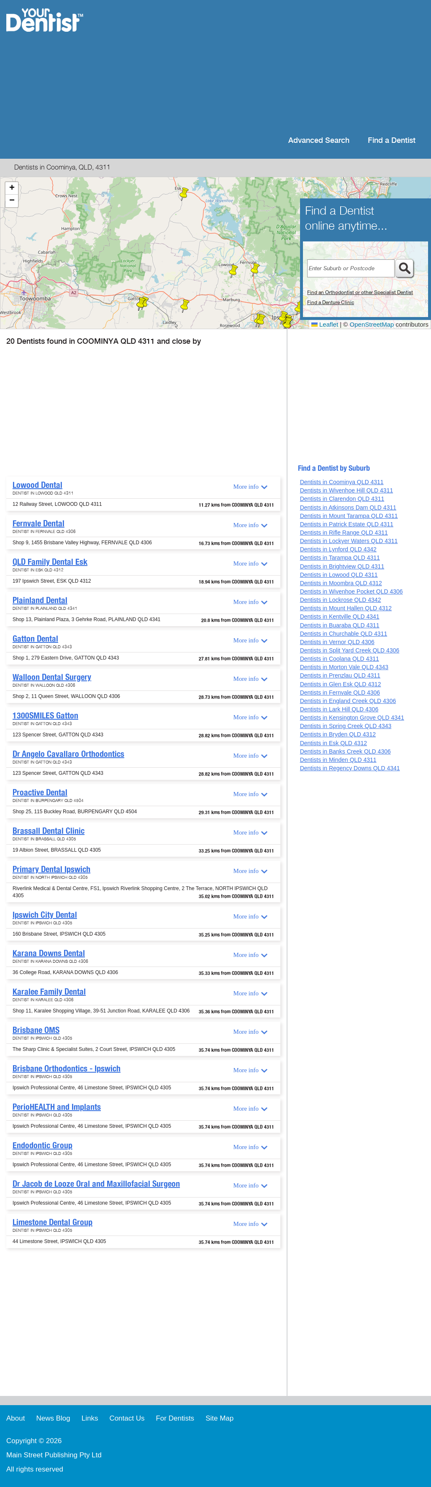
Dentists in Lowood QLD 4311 (339, 574)
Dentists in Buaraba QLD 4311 (340, 625)
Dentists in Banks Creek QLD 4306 (345, 751)
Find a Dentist (392, 141)
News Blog (53, 1418)
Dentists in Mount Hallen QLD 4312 (346, 608)
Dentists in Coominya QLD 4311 (342, 482)
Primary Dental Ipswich (51, 869)
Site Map (219, 1418)
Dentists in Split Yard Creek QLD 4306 (350, 650)
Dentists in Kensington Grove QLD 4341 (352, 717)
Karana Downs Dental (49, 953)
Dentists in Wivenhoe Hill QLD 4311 (346, 490)
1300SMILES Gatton (45, 716)
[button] (233, 271)
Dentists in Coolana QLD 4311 (339, 658)
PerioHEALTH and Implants (57, 1107)
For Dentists (175, 1418)
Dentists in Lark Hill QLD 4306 (339, 709)
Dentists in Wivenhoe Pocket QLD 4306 (351, 591)
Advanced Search (318, 141)
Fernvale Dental (38, 523)
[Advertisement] (269, 66)
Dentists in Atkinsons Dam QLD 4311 (348, 507)
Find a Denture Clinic (330, 302)
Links (90, 1418)
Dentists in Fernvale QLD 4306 (340, 692)
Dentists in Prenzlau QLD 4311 (340, 675)
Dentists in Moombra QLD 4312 (341, 583)
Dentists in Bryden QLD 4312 (338, 734)
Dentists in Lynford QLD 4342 (338, 549)
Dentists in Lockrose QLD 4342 (340, 599)
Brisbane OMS (36, 1030)
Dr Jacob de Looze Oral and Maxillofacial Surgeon (96, 1184)
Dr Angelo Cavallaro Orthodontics (68, 754)
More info (246, 486)
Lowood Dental (37, 485)
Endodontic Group (42, 1145)
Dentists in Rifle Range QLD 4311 (344, 532)
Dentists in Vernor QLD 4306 (337, 642)
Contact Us (126, 1418)
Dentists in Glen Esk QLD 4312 (340, 684)
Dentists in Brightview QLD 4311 (342, 566)
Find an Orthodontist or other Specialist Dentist (360, 292)
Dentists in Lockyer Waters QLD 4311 (349, 541)
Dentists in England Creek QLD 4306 (348, 701)
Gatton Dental (35, 639)
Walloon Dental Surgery (52, 677)
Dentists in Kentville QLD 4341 (340, 616)
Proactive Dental (40, 792)
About (15, 1418)
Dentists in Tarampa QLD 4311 (340, 557)
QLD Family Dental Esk (50, 562)
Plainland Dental (40, 600)
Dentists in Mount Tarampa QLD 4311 (349, 516)
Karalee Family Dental (49, 992)
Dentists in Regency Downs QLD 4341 (350, 768)
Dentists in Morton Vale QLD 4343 (344, 667)
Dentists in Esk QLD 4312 (333, 743)
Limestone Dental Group (52, 1222)
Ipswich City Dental (45, 915)
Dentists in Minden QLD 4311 (338, 759)
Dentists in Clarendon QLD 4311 (342, 498)
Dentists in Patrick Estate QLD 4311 (346, 524)
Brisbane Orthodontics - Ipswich (67, 1068)
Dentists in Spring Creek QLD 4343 (346, 726)
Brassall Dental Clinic (49, 831)
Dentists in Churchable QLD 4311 (343, 633)
